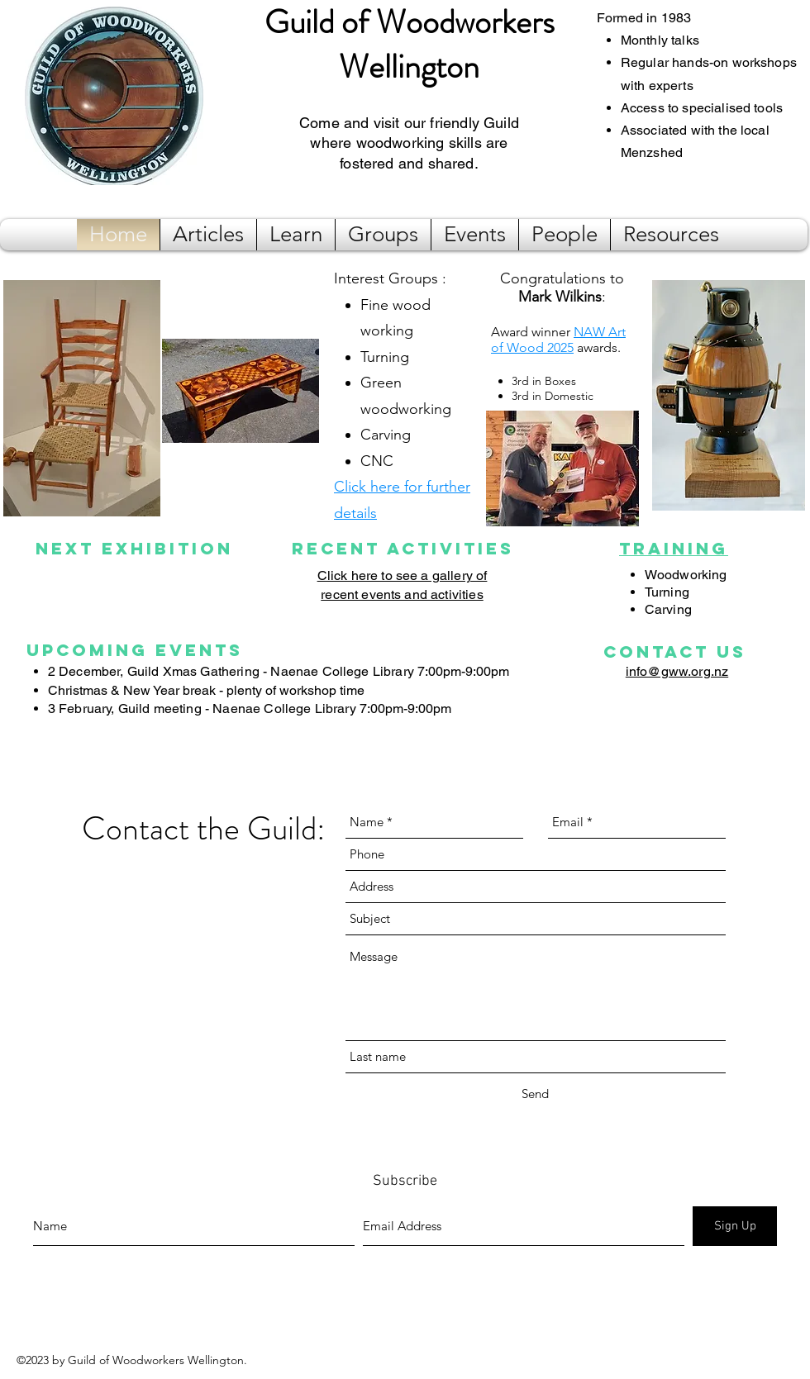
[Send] (535, 1094)
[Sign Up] (735, 1226)
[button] (208, 234)
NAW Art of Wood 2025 (558, 339)
